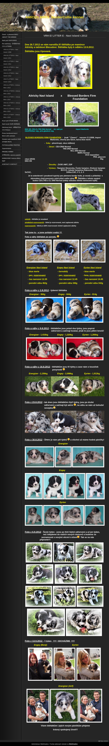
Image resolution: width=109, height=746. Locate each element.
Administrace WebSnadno (39, 744)
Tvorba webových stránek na (64, 744)
